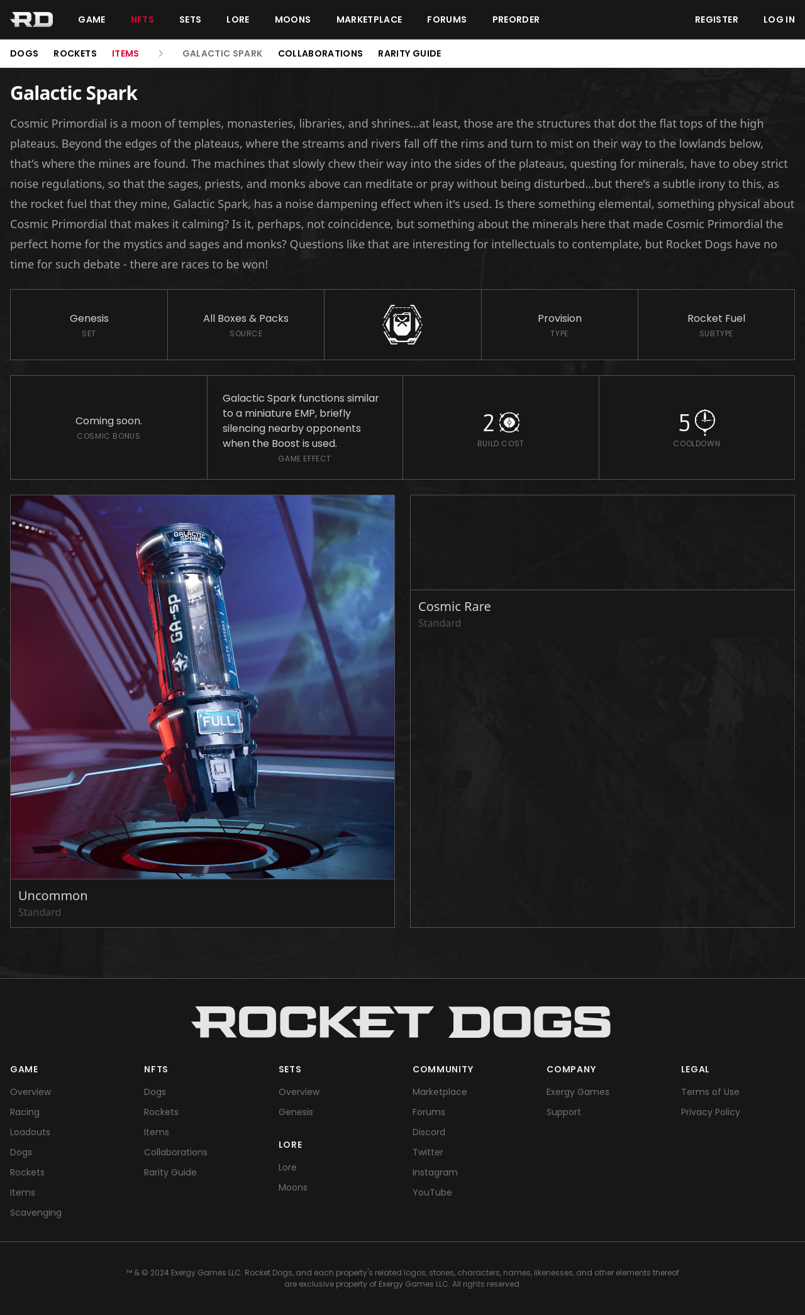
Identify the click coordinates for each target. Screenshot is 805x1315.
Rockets (74, 53)
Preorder (516, 19)
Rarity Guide (409, 53)
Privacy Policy (710, 1112)
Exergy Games (578, 1092)
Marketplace (369, 19)
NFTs (142, 19)
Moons (293, 19)
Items (126, 53)
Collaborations (321, 53)
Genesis (296, 1112)
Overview (30, 1092)
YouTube (432, 1192)
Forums (447, 19)
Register (716, 19)
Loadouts (30, 1132)
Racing (25, 1112)
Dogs (24, 53)
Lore (237, 19)
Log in (779, 19)
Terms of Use (710, 1092)
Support (564, 1112)
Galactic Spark (222, 53)
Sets (190, 19)
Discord (429, 1132)
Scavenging (36, 1212)
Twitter (428, 1152)
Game (91, 19)
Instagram (435, 1172)
